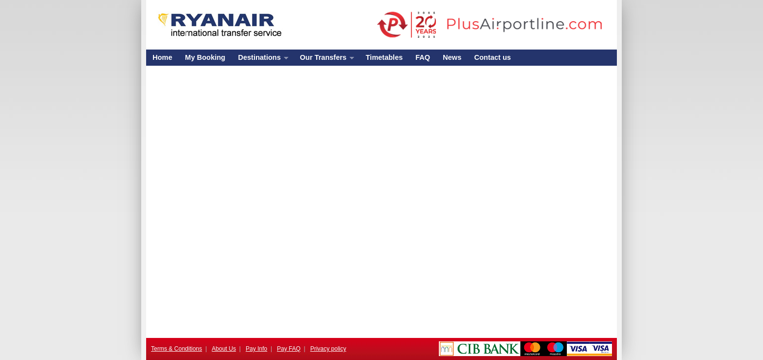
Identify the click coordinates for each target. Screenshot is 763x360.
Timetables (384, 57)
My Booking (205, 57)
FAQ (422, 57)
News (452, 57)
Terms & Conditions (176, 348)
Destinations (259, 59)
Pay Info (256, 348)
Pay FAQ (289, 348)
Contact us (492, 57)
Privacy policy (328, 348)
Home (162, 57)
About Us (224, 348)
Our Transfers (324, 59)
